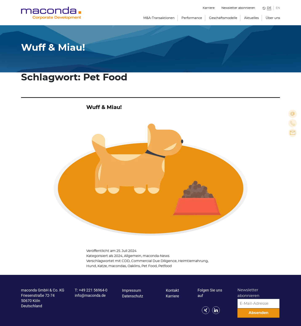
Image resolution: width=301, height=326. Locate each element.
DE (269, 8)
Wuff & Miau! (104, 107)
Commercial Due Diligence (154, 261)
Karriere (208, 8)
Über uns (273, 18)
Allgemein (132, 256)
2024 (118, 256)
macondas (117, 266)
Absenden (258, 313)
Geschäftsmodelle (223, 18)
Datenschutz (132, 296)
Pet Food (149, 266)
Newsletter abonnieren (238, 8)
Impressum (131, 290)
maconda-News (156, 256)
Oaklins (134, 266)
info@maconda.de (90, 295)
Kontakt (172, 290)
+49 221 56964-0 (93, 290)
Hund (91, 266)
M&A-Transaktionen (158, 18)
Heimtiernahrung (193, 261)
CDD (126, 261)
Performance (191, 18)
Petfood (165, 266)
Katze (102, 266)
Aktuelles (251, 18)
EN (278, 8)
